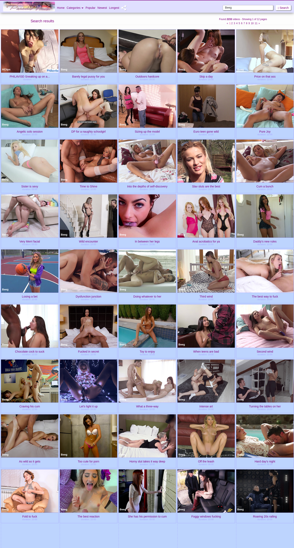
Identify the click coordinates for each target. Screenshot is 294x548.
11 (256, 23)
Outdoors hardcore (147, 76)
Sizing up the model (147, 131)
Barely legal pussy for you (88, 76)
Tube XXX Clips (24, 521)
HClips (6, 69)
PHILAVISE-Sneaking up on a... (30, 76)
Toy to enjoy (147, 351)
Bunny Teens (73, 521)
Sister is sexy (29, 186)
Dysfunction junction (88, 296)
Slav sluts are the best (206, 186)
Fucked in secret (88, 351)
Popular (90, 7)
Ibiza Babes (122, 521)
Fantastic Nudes (269, 521)
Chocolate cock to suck (30, 351)
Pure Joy (265, 131)
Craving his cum (29, 406)
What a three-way (147, 406)
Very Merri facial (29, 241)
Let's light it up (88, 406)
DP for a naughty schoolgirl (88, 131)
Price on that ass (264, 76)
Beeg (64, 69)
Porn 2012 (220, 521)
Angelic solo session (30, 131)
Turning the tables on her (265, 406)
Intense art (206, 406)
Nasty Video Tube (171, 521)
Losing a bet (29, 296)
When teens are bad (206, 351)
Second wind (265, 351)
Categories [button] (75, 7)
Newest (102, 7)
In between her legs (147, 241)
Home (61, 7)
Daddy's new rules (265, 241)
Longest (114, 7)
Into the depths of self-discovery (147, 186)
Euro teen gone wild (206, 131)
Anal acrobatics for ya (206, 241)
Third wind (206, 296)
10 (252, 23)
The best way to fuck (265, 296)
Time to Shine (88, 186)
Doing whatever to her (147, 296)
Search (283, 8)
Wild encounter (88, 241)
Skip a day (206, 76)
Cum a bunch (264, 186)
